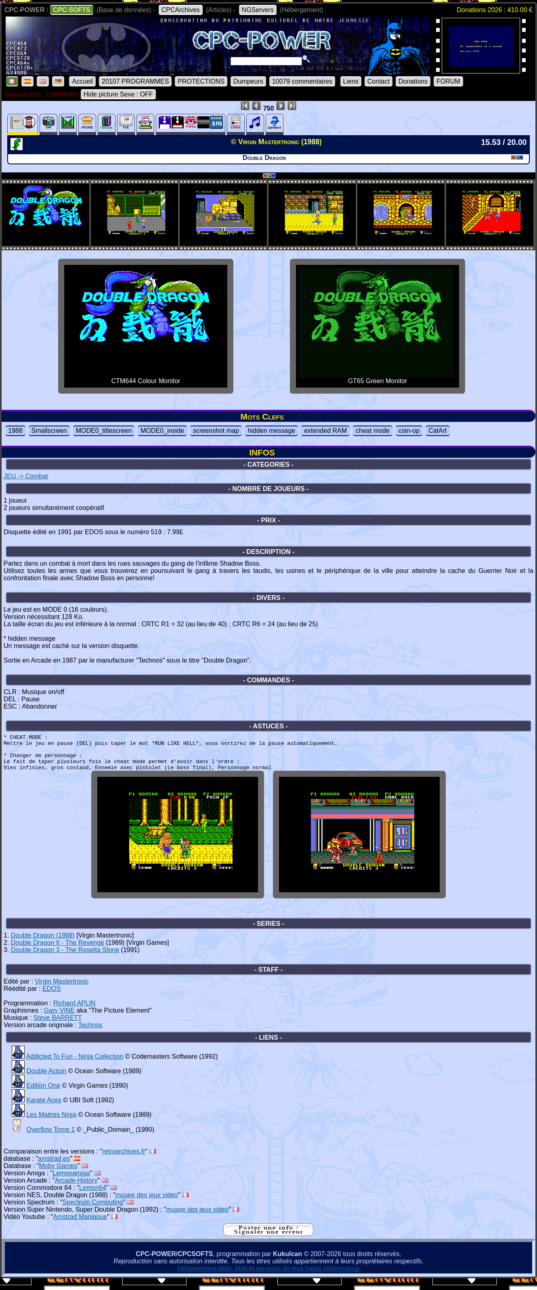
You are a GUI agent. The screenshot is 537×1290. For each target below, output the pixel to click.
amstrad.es (54, 1168)
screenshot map (216, 430)
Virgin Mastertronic (61, 991)
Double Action (46, 1080)
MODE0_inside (162, 430)
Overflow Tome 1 (50, 1139)
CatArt (437, 430)
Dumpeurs (248, 81)
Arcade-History (76, 1190)
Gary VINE (59, 1020)
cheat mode (373, 430)
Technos (90, 1034)
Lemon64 (92, 1197)
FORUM (448, 81)
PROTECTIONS (201, 81)
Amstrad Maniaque (80, 1226)
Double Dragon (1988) (43, 945)
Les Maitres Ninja (51, 1124)
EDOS (51, 998)
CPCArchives (181, 9)
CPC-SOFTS (71, 9)
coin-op (409, 430)
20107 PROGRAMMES (135, 81)
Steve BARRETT (58, 1027)
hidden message (271, 430)
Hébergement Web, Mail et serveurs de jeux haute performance (269, 1278)
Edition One (43, 1095)
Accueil (82, 81)
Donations (413, 81)
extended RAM (325, 430)
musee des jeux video (146, 1204)
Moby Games (58, 1175)
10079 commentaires (302, 81)
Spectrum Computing (92, 1211)
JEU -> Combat (26, 476)
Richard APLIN (74, 1012)
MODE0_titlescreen (104, 430)
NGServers (258, 9)
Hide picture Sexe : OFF (118, 94)
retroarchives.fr (123, 1161)
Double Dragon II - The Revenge (57, 952)
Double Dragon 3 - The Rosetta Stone (65, 959)
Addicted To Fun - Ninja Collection (75, 1066)
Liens (351, 81)
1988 (15, 430)
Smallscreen (49, 430)
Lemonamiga (71, 1182)
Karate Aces (43, 1109)
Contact (378, 81)
